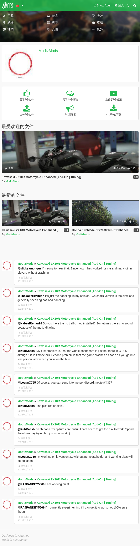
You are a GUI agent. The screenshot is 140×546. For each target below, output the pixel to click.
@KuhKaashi (26, 351)
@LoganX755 (26, 382)
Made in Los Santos (14, 539)
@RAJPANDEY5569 (31, 484)
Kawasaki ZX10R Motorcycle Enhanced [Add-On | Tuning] (76, 263)
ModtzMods (48, 51)
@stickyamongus (29, 268)
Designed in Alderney (15, 535)
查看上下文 (25, 277)
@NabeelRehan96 (29, 323)
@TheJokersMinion (30, 296)
